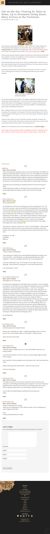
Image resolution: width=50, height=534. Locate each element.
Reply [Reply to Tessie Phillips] (4, 271)
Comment (5, 446)
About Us (25, 507)
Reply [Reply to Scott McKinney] (4, 340)
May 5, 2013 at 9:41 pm (9, 326)
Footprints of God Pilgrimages (24, 2)
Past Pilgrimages (25, 494)
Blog (25, 501)
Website (5, 458)
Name (5, 450)
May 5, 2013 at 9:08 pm (9, 279)
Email (5, 454)
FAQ (25, 496)
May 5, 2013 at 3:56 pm (9, 170)
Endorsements (25, 499)
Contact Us (25, 509)
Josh (4, 168)
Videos (25, 502)
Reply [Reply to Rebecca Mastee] (4, 242)
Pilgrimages (25, 489)
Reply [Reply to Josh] (4, 193)
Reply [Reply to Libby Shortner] (4, 396)
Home (25, 488)
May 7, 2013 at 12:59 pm (9, 403)
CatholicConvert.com (25, 511)
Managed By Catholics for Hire (25, 521)
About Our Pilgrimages (25, 491)
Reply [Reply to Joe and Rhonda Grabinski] (4, 319)
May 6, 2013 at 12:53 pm (9, 347)
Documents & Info (25, 497)
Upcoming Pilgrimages (25, 492)
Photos (25, 506)
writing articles (6, 49)
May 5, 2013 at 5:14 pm (9, 201)
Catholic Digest (39, 126)
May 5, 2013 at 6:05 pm (9, 250)
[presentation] (13, 464)
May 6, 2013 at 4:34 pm (9, 380)
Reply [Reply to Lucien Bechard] (4, 373)
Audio (25, 504)
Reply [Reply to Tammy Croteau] (4, 418)
